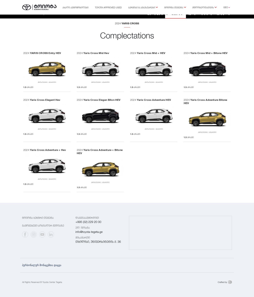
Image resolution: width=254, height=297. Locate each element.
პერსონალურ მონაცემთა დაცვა (41, 265)
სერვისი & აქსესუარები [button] (143, 7)
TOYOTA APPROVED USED (108, 7)
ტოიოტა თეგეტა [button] (175, 7)
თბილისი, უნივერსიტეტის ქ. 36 (98, 241)
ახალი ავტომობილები (75, 7)
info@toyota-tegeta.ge (89, 231)
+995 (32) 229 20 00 (88, 222)
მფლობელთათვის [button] (204, 7)
